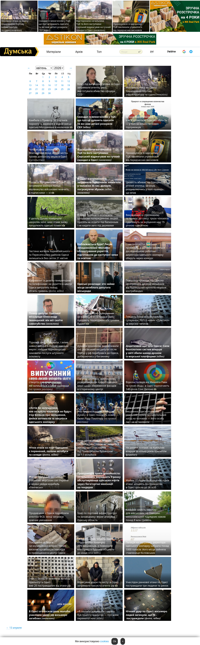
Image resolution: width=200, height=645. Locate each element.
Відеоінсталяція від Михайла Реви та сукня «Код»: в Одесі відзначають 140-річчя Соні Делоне (147, 385)
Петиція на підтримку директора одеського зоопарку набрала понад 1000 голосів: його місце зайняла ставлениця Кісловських (147, 548)
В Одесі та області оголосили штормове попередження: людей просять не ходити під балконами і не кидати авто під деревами (97, 220)
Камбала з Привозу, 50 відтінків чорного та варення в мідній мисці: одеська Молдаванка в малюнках (50, 123)
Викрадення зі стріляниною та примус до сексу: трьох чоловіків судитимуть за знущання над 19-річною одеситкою (147, 220)
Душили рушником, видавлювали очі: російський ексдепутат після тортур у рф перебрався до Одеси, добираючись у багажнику (98, 351)
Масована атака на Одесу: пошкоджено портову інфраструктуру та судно (147, 91)
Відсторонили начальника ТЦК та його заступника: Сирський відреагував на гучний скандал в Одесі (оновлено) (93, 25)
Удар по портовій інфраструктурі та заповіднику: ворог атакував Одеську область (97, 516)
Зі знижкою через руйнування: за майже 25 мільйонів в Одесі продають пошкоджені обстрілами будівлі (98, 318)
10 (56, 81)
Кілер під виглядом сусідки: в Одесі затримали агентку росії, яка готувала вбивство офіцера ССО (98, 89)
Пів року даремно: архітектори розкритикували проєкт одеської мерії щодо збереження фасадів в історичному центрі (97, 384)
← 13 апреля (14, 627)
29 (43, 93)
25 (62, 89)
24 (56, 89)
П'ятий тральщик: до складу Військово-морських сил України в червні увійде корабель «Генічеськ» (48, 482)
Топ (99, 51)
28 (36, 93)
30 (49, 93)
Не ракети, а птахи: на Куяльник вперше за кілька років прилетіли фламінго (146, 451)
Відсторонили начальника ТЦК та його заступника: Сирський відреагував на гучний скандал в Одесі (98, 155)
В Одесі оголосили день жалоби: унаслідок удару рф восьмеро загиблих (50, 615)
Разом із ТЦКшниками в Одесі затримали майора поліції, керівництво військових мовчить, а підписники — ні (49, 187)
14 (36, 85)
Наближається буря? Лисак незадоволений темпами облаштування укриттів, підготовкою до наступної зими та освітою (97, 251)
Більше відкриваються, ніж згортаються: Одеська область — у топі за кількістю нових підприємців (146, 122)
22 (43, 89)
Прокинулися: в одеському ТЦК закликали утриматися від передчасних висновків (127, 27)
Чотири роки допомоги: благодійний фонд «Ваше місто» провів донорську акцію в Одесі (48, 155)
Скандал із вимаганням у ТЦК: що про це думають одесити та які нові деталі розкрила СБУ (96, 122)
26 (68, 89)
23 (49, 89)
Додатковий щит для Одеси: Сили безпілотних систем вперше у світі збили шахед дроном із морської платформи (147, 351)
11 (62, 81)
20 (30, 89)
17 (56, 85)
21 (36, 89)
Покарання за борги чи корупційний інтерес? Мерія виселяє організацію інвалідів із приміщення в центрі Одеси (47, 548)
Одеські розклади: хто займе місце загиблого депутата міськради (96, 287)
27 (30, 93)
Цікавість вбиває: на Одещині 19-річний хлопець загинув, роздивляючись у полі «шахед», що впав (146, 187)
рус (152, 51)
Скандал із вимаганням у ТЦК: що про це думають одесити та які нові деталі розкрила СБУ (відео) (55, 25)
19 (68, 85)
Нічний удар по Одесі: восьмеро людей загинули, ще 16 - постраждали (146, 615)
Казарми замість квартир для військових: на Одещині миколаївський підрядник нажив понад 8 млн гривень (145, 515)
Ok (114, 641)
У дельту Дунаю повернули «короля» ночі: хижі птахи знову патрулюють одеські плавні (48, 222)
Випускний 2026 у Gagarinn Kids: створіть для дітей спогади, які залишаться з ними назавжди (49, 384)
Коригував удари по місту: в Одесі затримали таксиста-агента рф (97, 583)
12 (68, 81)
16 (49, 85)
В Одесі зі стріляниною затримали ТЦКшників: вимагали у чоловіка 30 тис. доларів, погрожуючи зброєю (99, 185)
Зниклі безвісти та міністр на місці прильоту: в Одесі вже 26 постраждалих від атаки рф (50, 582)
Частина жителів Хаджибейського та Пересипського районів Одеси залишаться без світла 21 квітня (49, 254)
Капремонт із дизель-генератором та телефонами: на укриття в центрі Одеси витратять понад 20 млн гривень (50, 286)
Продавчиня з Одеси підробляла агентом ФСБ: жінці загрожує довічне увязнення (49, 516)
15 (43, 85)
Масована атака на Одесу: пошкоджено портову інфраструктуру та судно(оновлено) (15, 25)
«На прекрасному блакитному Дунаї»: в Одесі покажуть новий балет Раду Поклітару (96, 417)
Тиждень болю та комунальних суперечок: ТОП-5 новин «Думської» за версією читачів (147, 320)
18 (62, 85)
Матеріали (53, 51)
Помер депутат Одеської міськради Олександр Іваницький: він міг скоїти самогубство (46, 318)
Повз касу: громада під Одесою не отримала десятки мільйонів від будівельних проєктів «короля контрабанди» (146, 286)
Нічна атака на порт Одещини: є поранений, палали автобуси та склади (48, 451)
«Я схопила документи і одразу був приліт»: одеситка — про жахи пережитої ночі (97, 615)
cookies (104, 641)
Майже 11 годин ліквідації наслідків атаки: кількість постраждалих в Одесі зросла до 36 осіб (147, 484)
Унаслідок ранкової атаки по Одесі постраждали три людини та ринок (147, 583)
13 (30, 85)
